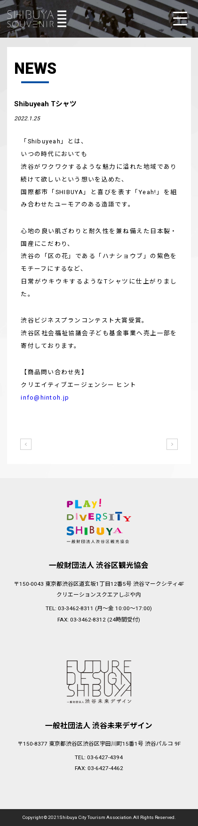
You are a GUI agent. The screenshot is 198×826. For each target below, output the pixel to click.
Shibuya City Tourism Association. (96, 817)
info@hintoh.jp (45, 397)
